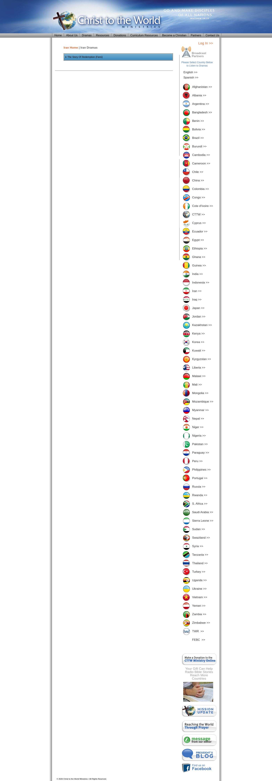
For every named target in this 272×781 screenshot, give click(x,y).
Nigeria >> (199, 435)
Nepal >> (198, 418)
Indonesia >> (200, 282)
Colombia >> (200, 189)
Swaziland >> (201, 537)
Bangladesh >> (202, 112)
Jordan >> (199, 316)
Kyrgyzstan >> (201, 359)
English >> (190, 72)
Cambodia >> (201, 155)
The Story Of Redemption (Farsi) (85, 57)
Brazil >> (198, 138)
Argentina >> (200, 104)
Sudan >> (198, 529)
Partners (196, 35)
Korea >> (198, 342)
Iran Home (71, 47)
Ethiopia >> (199, 248)
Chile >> (197, 172)
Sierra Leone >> (202, 520)
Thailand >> (200, 563)
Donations (120, 35)
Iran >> (197, 291)
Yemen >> (199, 605)
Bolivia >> (198, 129)
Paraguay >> (200, 452)
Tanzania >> (200, 554)
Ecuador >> (199, 231)
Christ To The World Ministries (106, 21)
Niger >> (197, 427)
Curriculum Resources (144, 35)
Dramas (87, 35)
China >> (198, 180)
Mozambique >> (202, 401)
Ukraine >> (199, 588)
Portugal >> (199, 478)
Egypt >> (198, 240)
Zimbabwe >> (201, 622)
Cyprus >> (199, 223)
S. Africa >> (199, 503)
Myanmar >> (200, 410)
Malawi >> (199, 376)
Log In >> (205, 43)
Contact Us (212, 35)
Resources (102, 35)
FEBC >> (198, 639)
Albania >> (199, 95)
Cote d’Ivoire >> (202, 206)
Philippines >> (201, 469)
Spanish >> (191, 77)
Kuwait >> (198, 350)
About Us (72, 35)
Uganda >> (199, 580)
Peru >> (197, 461)
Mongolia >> (200, 393)
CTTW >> (198, 214)
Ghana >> (198, 257)
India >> (197, 274)
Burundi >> (199, 146)
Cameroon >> (201, 163)
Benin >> (198, 121)
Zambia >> (199, 614)
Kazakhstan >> (202, 325)
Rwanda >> (199, 495)
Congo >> (198, 197)
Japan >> (198, 308)
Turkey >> (198, 571)
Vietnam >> (199, 597)
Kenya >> (198, 333)
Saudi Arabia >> (202, 512)
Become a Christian (174, 35)
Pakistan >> (200, 444)
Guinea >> (199, 265)
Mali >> (197, 384)
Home (58, 35)
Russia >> (199, 486)
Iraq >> (197, 299)
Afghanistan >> (202, 87)
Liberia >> (198, 367)
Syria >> (197, 546)
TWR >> (198, 631)
